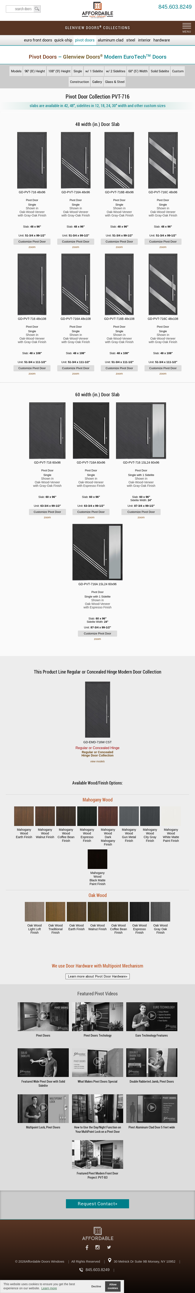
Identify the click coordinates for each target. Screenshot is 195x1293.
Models (16, 71)
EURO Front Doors (38, 40)
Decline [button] (96, 1286)
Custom (178, 71)
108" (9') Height (59, 71)
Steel (130, 40)
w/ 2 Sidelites (115, 71)
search (23, 9)
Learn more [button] (49, 1288)
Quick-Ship (63, 40)
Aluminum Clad (110, 40)
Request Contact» (98, 1203)
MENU (187, 31)
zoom (32, 247)
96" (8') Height (35, 71)
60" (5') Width (138, 71)
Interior (144, 40)
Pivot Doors (85, 40)
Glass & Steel (114, 82)
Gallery (97, 82)
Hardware (161, 40)
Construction (79, 82)
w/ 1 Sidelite (94, 71)
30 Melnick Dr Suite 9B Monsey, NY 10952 (144, 1261)
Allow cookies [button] (113, 1286)
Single (78, 71)
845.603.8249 (175, 7)
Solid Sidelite (160, 71)
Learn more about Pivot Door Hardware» (97, 976)
